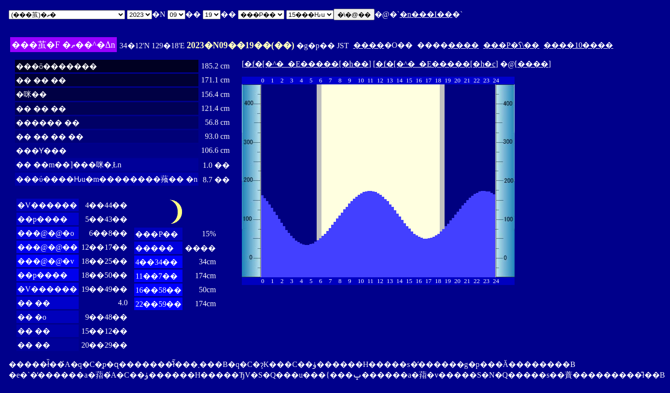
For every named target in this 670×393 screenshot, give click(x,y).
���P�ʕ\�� (511, 45)
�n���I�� (426, 14)
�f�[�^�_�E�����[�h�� (306, 64)
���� (368, 45)
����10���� (578, 45)
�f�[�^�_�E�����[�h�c (435, 64)
